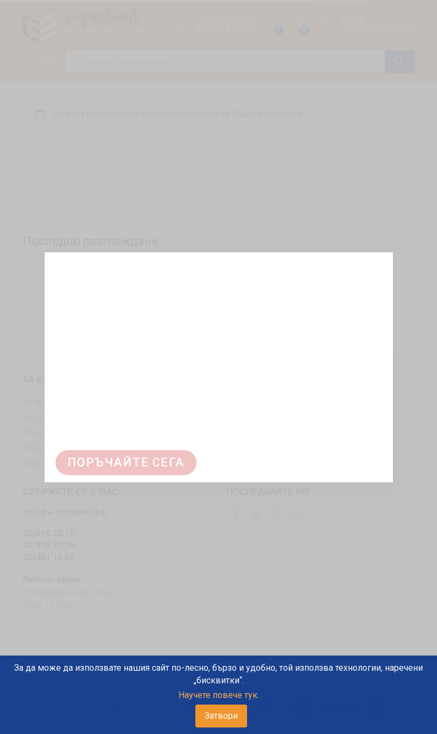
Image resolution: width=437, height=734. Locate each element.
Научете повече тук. (219, 695)
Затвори (221, 716)
